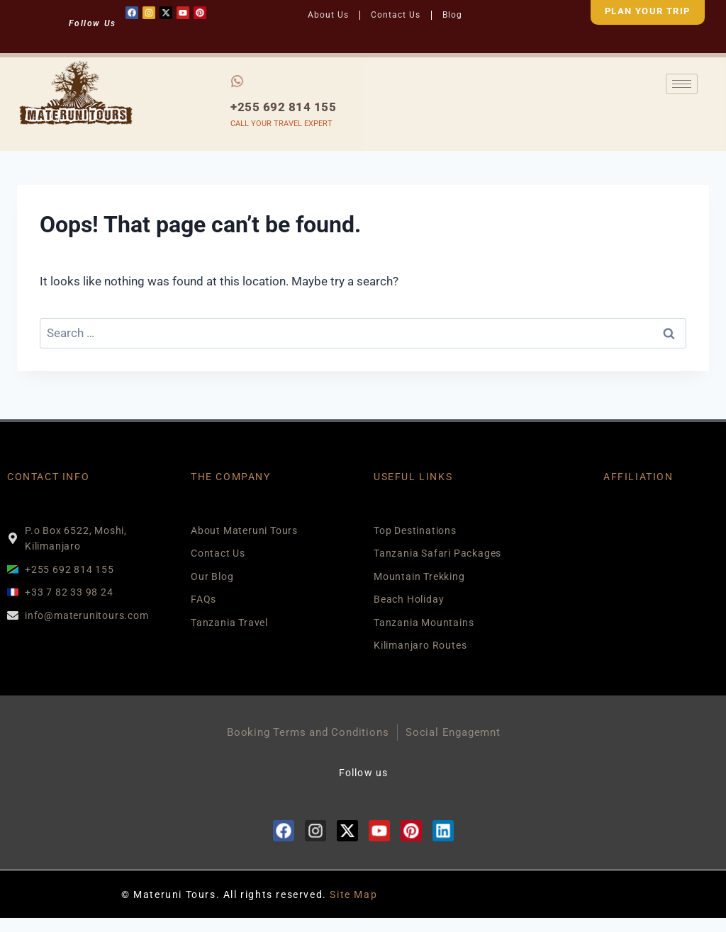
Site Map (353, 894)
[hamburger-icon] (682, 84)
